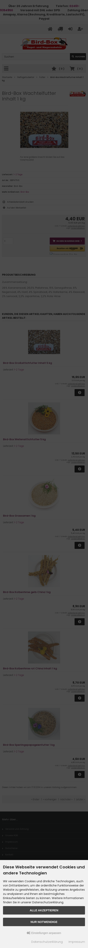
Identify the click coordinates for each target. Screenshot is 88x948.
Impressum (77, 942)
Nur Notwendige (43, 922)
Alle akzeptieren (44, 910)
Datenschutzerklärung (47, 942)
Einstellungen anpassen (44, 933)
